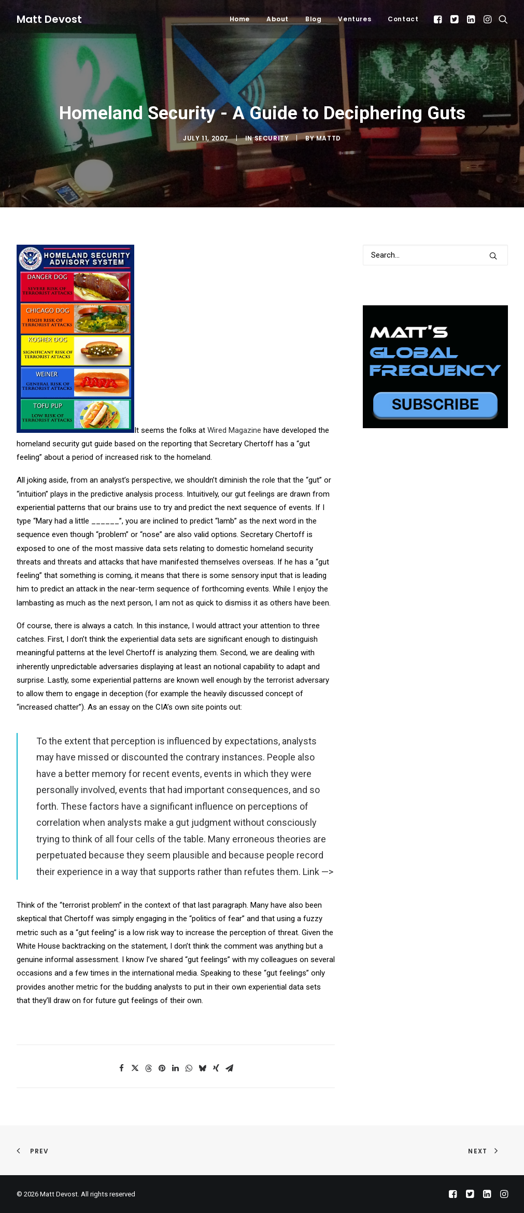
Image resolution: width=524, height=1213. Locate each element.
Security (271, 138)
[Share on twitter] (135, 1068)
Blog (313, 19)
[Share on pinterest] (162, 1068)
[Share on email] (229, 1068)
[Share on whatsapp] (189, 1068)
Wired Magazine (234, 430)
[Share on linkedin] (175, 1068)
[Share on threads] (149, 1068)
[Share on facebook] (122, 1068)
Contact (403, 19)
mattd (328, 138)
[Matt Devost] (49, 19)
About (277, 19)
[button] (438, 19)
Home (240, 19)
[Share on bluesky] (202, 1068)
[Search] (435, 255)
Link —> (318, 871)
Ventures (354, 19)
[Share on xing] (216, 1068)
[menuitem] (239, 19)
